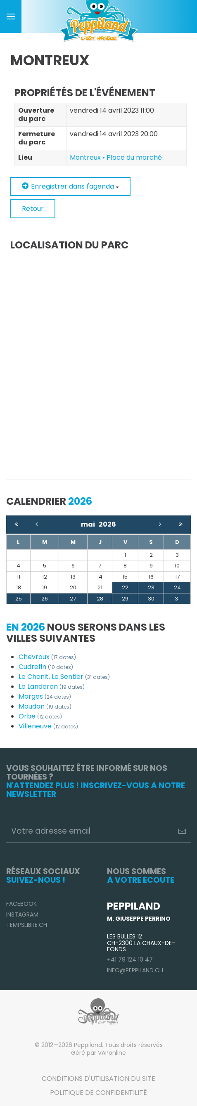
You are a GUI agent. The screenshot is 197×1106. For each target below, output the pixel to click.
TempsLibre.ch (26, 925)
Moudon (45, 706)
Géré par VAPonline (98, 1053)
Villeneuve (48, 726)
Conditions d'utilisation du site (98, 1078)
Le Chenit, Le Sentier (64, 676)
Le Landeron (52, 686)
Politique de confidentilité (98, 1092)
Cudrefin (46, 666)
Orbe (40, 716)
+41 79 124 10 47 (130, 959)
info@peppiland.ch (135, 970)
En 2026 (25, 627)
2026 (107, 524)
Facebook (21, 904)
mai (90, 524)
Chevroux (47, 657)
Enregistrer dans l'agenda (70, 186)
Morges (45, 696)
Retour (33, 208)
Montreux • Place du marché (116, 157)
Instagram (22, 914)
